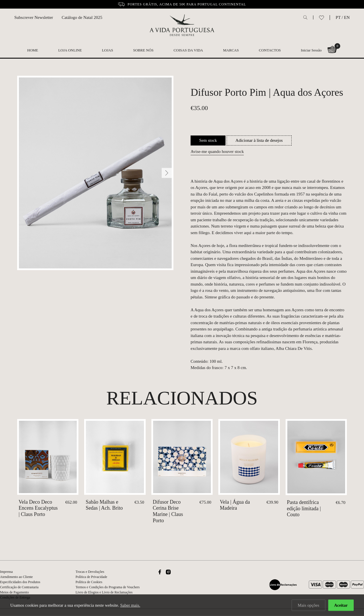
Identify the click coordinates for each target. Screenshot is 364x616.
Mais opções (308, 605)
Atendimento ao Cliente (16, 577)
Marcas (231, 50)
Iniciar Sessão (311, 50)
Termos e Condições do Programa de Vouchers (108, 587)
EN (347, 17)
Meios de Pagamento (14, 592)
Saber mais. (130, 605)
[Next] (167, 173)
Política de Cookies (89, 582)
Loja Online (70, 50)
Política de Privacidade (91, 577)
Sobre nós (143, 50)
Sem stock (208, 140)
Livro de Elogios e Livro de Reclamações (104, 592)
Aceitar (341, 605)
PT (338, 17)
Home (32, 50)
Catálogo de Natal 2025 (82, 17)
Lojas (107, 50)
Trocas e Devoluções (90, 572)
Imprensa (6, 572)
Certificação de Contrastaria (19, 587)
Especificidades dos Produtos (20, 582)
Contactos (270, 50)
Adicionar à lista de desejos (259, 140)
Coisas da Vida (188, 50)
